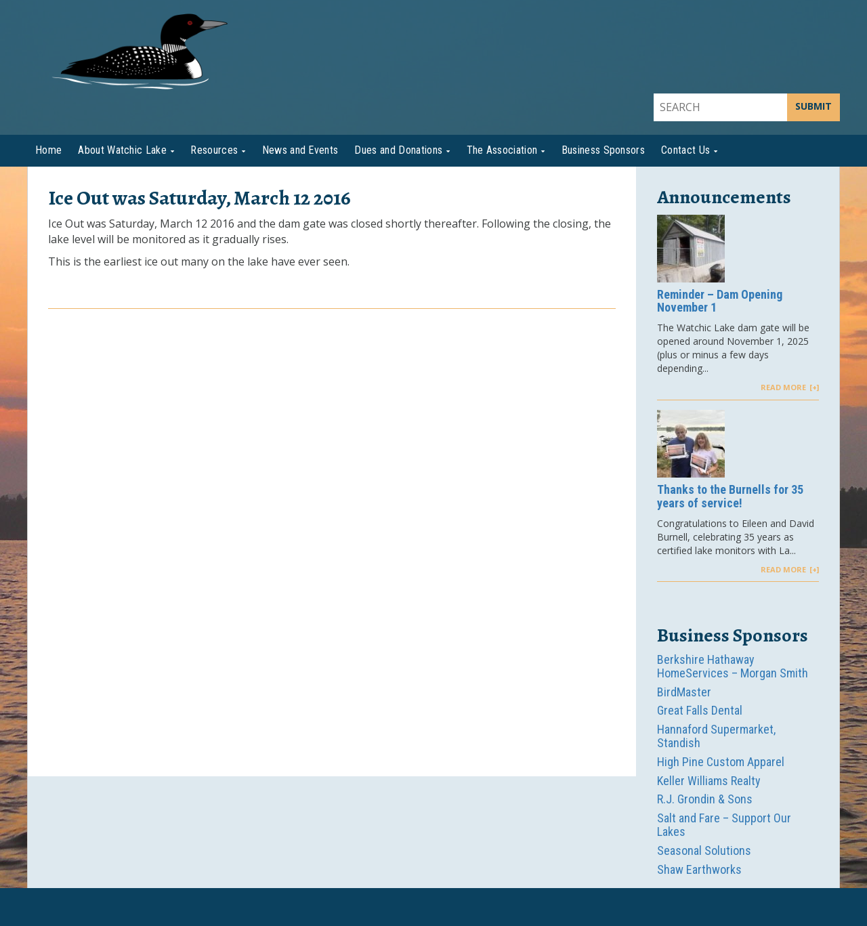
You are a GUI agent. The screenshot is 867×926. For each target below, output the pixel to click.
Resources (214, 150)
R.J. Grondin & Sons (705, 799)
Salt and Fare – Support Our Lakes (724, 825)
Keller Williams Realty (709, 781)
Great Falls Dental (699, 710)
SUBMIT (813, 106)
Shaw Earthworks (699, 869)
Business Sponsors (603, 150)
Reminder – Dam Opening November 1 (719, 301)
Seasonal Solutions (704, 850)
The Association (502, 150)
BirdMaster (684, 692)
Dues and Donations (398, 150)
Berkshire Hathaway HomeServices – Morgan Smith (732, 666)
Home (48, 150)
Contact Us (685, 150)
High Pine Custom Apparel (720, 762)
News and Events (300, 150)
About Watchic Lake (122, 150)
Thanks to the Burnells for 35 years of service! (730, 496)
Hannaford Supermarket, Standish (716, 736)
